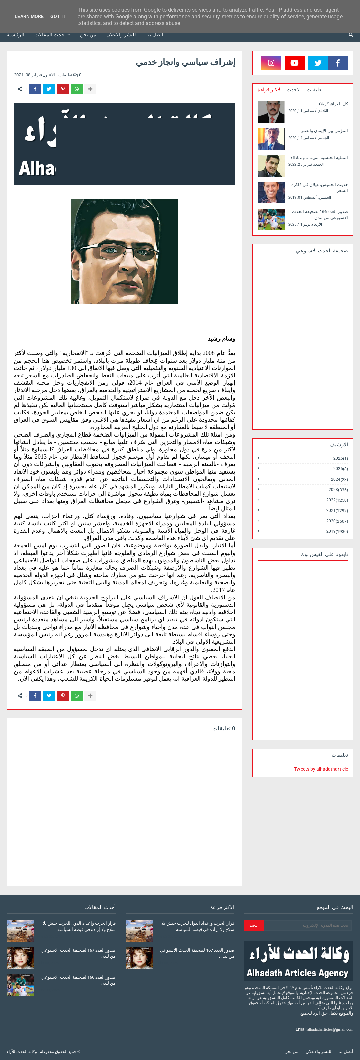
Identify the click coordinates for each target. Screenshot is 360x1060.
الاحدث (294, 90)
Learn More (29, 16)
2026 (340, 458)
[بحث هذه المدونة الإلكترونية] (308, 925)
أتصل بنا (345, 1051)
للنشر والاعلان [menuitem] (121, 35)
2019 (337, 531)
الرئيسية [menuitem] (15, 35)
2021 (337, 510)
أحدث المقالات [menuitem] (50, 35)
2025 (340, 468)
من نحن (291, 1051)
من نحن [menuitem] (88, 35)
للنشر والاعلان (318, 1051)
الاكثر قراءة (270, 90)
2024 (339, 479)
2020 (337, 521)
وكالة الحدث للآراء (22, 1051)
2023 (338, 489)
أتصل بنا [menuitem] (154, 35)
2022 (337, 500)
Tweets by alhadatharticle (321, 769)
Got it (58, 16)
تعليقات (315, 90)
